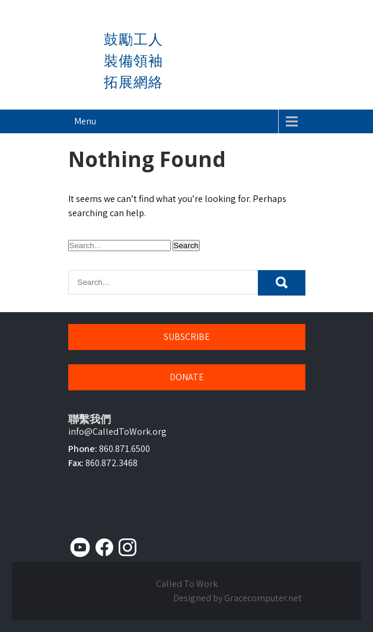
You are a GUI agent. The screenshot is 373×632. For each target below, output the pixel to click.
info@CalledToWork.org (117, 431)
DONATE (187, 377)
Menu (85, 121)
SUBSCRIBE (187, 337)
